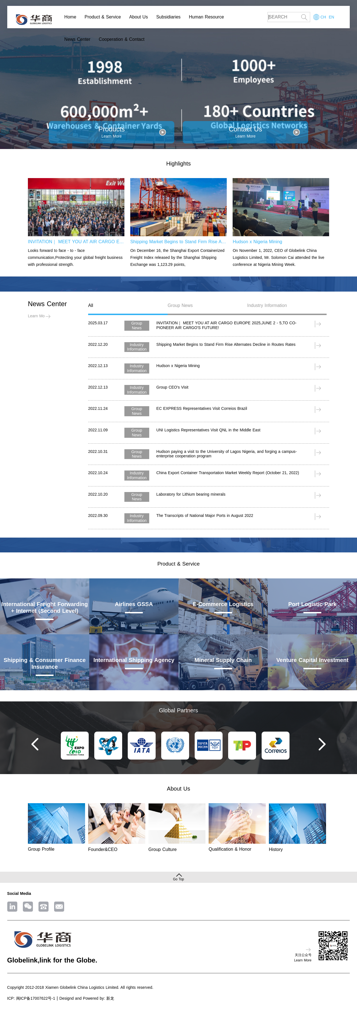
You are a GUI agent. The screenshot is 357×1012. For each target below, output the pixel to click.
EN (331, 17)
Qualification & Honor (230, 849)
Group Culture (162, 849)
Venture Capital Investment (312, 660)
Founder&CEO (102, 849)
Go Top (178, 879)
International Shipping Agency (133, 660)
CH (323, 17)
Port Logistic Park (312, 604)
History (276, 849)
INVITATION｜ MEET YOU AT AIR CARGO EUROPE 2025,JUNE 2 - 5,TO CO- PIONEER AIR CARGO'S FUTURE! (76, 241)
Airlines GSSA (134, 604)
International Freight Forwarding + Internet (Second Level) (44, 607)
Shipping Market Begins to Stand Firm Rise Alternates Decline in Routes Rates (178, 241)
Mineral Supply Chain (223, 660)
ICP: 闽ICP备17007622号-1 (31, 998)
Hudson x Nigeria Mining (257, 241)
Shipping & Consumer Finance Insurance (45, 663)
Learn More (38, 316)
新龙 (110, 998)
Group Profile (41, 849)
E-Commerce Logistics (223, 604)
